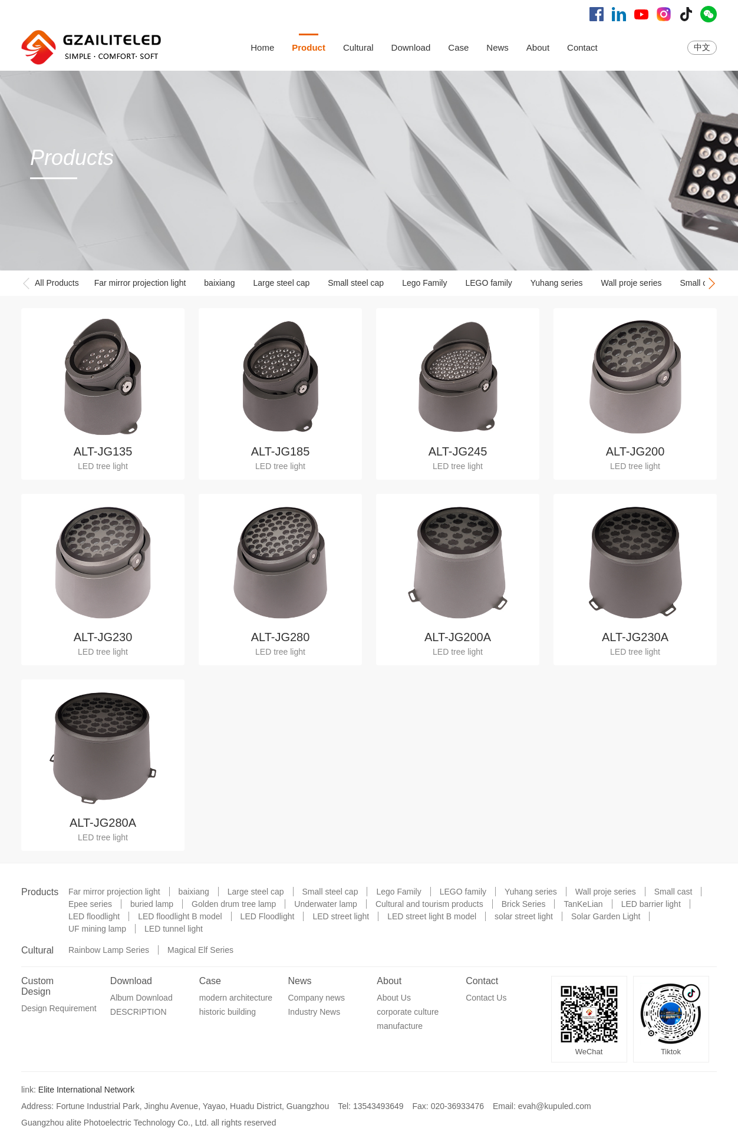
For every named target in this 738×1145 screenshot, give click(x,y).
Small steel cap (356, 283)
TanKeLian (583, 904)
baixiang (219, 283)
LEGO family (488, 283)
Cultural (358, 47)
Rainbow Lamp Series (108, 950)
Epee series (90, 904)
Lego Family (424, 283)
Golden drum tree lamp (234, 904)
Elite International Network (86, 1089)
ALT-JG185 (280, 451)
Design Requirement (59, 1008)
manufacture (400, 1026)
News (497, 47)
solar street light (524, 916)
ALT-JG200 (635, 451)
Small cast (699, 283)
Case (458, 47)
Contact (582, 47)
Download (411, 47)
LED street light (340, 916)
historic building (227, 1012)
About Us (394, 997)
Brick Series (524, 904)
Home (262, 47)
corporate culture (408, 1012)
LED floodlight (94, 916)
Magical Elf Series (200, 950)
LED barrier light (651, 904)
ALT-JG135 (103, 451)
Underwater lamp (325, 904)
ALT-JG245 (458, 451)
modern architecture (236, 997)
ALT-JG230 (103, 637)
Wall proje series (631, 283)
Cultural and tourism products (429, 904)
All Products (57, 283)
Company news (316, 997)
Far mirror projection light (140, 283)
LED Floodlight (267, 916)
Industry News (314, 1012)
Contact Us (486, 997)
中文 (702, 47)
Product (308, 47)
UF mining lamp (97, 928)
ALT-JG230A (635, 637)
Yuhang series (557, 283)
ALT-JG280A (103, 822)
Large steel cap (281, 283)
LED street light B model (431, 916)
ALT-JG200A (457, 637)
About (537, 47)
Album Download (141, 997)
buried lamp (151, 904)
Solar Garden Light (606, 916)
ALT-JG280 (280, 637)
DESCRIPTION (138, 1012)
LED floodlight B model (180, 916)
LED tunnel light (173, 928)
